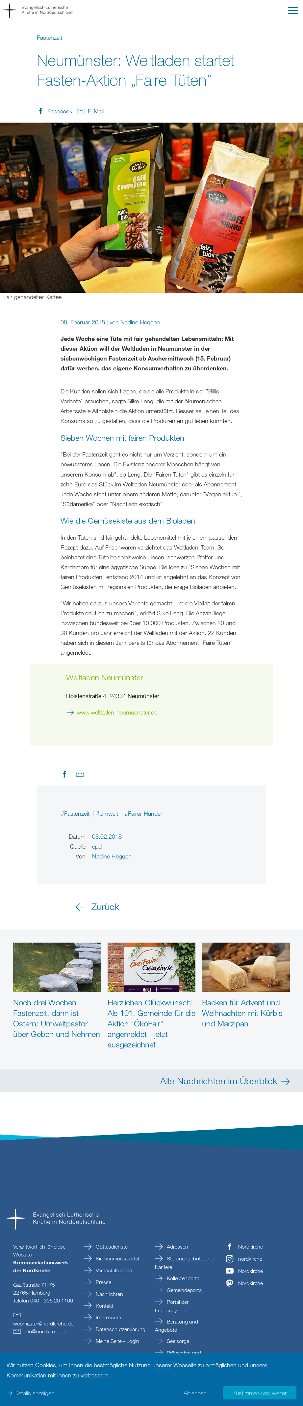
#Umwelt (108, 813)
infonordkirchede (45, 1331)
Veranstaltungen (113, 1270)
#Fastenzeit (76, 813)
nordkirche (250, 1259)
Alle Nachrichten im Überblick (218, 1080)
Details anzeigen (34, 1392)
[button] (293, 11)
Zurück (105, 906)
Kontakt (104, 1306)
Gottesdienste (111, 1247)
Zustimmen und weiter (260, 1392)
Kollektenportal (182, 1278)
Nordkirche (250, 1247)
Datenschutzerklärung (119, 1329)
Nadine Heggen (140, 322)
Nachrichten (108, 1294)
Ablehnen (195, 1392)
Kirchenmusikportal (116, 1258)
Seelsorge (177, 1341)
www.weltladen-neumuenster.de (117, 712)
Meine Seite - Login (116, 1341)
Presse (102, 1282)
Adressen (176, 1247)
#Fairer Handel (143, 813)
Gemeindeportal (184, 1290)
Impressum (107, 1317)
